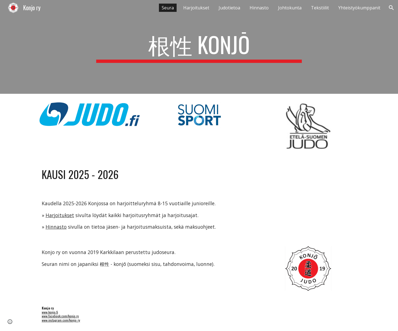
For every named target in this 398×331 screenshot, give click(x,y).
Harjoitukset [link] (196, 8)
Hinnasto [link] (259, 8)
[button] (391, 7)
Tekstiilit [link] (320, 8)
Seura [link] (168, 8)
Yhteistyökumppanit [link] (359, 8)
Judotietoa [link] (229, 8)
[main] (199, 47)
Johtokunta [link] (290, 8)
